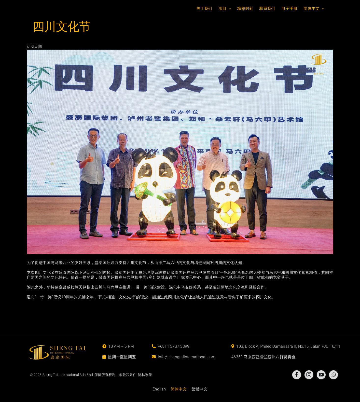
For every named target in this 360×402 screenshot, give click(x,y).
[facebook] (297, 375)
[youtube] (321, 375)
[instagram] (309, 375)
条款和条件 (127, 375)
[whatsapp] (333, 375)
